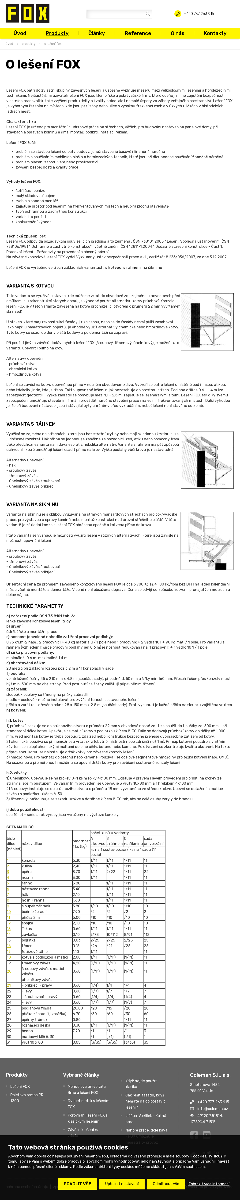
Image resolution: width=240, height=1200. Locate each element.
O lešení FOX (53, 44)
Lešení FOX (20, 1086)
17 (9, 951)
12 (9, 923)
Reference (138, 33)
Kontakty (215, 33)
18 (9, 957)
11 (8, 917)
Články (96, 33)
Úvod (19, 33)
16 (9, 946)
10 (9, 911)
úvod (9, 44)
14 (9, 934)
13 (9, 929)
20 (9, 971)
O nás (177, 33)
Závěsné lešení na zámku (83, 1133)
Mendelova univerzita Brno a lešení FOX (87, 1089)
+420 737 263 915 (199, 13)
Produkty (57, 33)
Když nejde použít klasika (141, 1084)
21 (9, 985)
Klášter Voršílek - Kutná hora (145, 1119)
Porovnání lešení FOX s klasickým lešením (88, 1118)
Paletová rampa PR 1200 (26, 1098)
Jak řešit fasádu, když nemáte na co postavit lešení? (145, 1101)
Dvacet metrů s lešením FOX (88, 1104)
